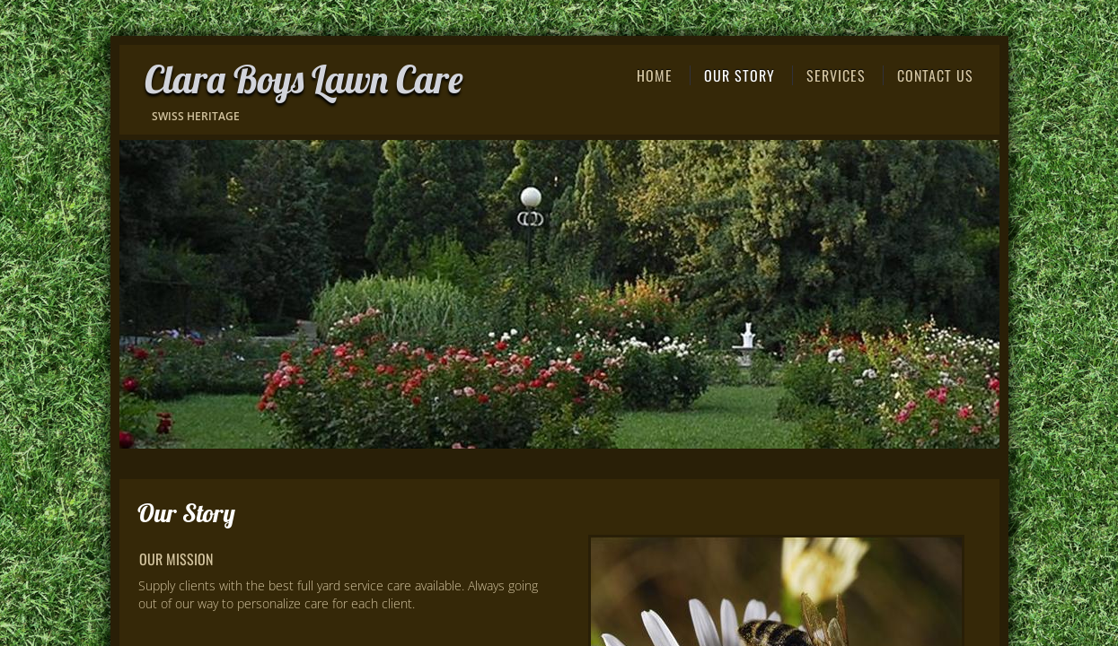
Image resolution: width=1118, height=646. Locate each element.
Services (836, 75)
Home (655, 75)
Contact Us (935, 75)
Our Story (739, 75)
